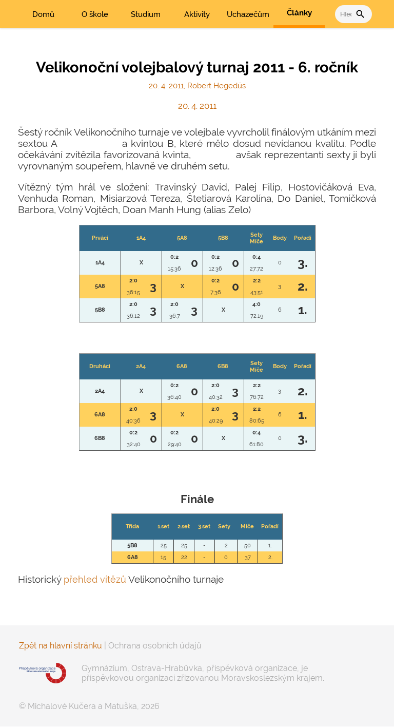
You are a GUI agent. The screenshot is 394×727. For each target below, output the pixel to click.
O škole (95, 14)
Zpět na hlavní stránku (60, 646)
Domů (43, 14)
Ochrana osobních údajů (155, 646)
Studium (146, 14)
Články (299, 12)
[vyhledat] (345, 14)
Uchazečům (248, 14)
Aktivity (197, 14)
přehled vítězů (95, 579)
